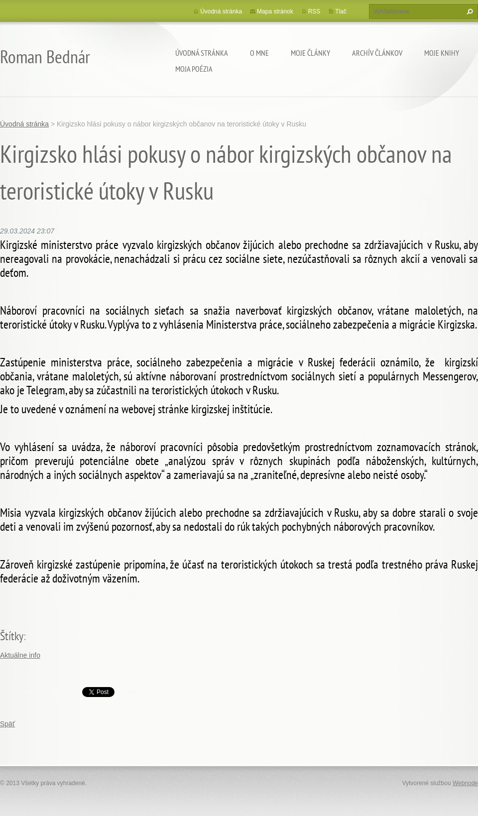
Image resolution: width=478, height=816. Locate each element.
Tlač (341, 11)
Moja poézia (194, 69)
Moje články (310, 53)
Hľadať (468, 11)
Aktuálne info (20, 655)
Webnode (465, 783)
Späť (7, 724)
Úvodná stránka (201, 53)
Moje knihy (441, 53)
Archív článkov (377, 53)
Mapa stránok (275, 11)
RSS (314, 11)
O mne (259, 53)
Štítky (11, 636)
